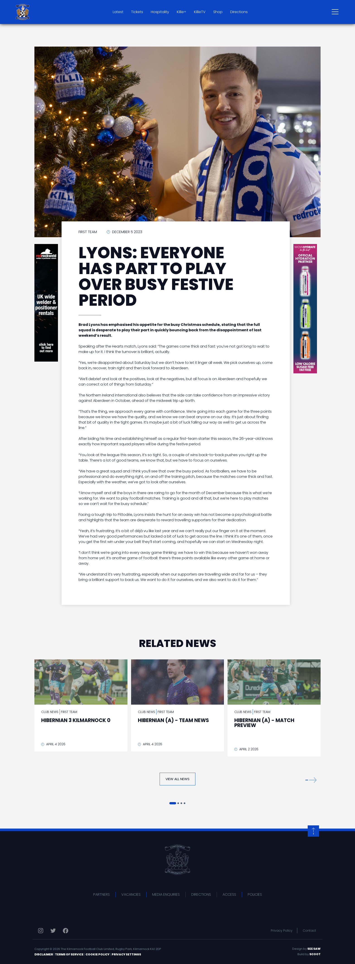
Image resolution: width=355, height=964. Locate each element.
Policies (255, 894)
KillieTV (200, 11)
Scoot (315, 954)
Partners (101, 894)
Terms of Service (69, 954)
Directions (239, 11)
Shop (218, 11)
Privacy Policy (282, 930)
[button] (311, 780)
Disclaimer (43, 954)
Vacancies (131, 894)
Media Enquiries (166, 894)
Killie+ (181, 11)
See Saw (314, 949)
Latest (118, 11)
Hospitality (160, 11)
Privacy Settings (126, 954)
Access (229, 894)
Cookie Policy (98, 954)
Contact (309, 930)
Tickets (137, 11)
